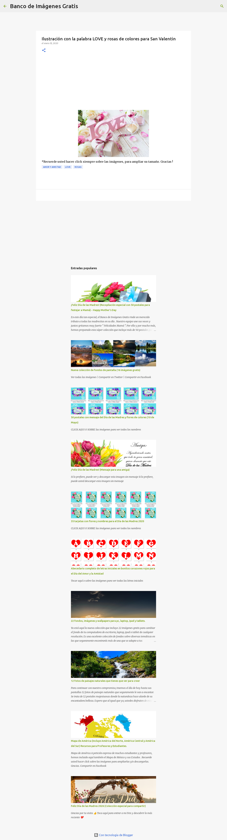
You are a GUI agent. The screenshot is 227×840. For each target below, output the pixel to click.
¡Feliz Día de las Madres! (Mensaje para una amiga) (100, 469)
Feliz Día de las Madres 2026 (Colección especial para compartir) (108, 806)
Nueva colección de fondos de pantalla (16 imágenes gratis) (105, 370)
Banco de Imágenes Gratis (44, 6)
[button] (44, 50)
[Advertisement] (113, 83)
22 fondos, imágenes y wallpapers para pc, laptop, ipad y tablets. (108, 620)
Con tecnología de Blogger (113, 835)
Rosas (78, 167)
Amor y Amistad (52, 167)
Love (68, 167)
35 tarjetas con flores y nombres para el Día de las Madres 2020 (107, 521)
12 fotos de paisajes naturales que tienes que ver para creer (105, 680)
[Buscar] (83, 6)
